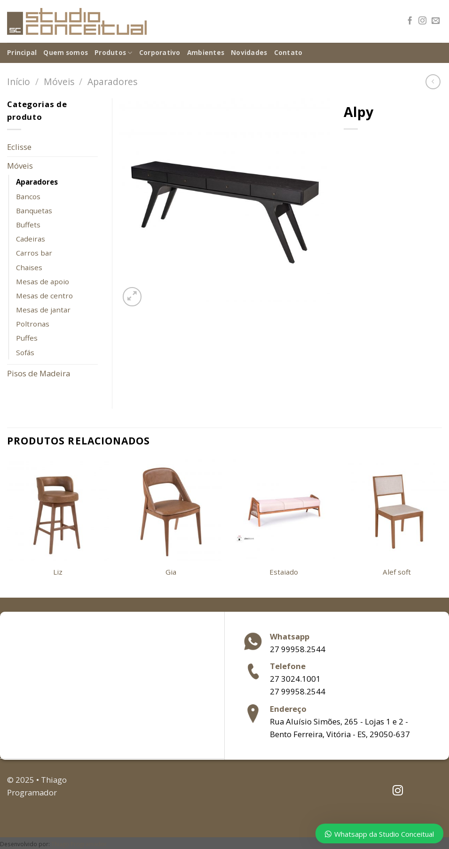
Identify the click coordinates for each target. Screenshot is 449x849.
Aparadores (112, 81)
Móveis (59, 81)
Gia (170, 572)
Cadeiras (30, 238)
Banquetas (34, 210)
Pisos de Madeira (38, 373)
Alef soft (397, 572)
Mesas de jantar (43, 309)
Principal (22, 52)
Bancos (28, 196)
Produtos (114, 52)
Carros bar (34, 252)
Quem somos (65, 52)
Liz (58, 572)
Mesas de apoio (42, 281)
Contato (288, 52)
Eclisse (19, 146)
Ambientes (205, 52)
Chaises (29, 267)
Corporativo (160, 52)
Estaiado (283, 572)
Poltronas (32, 323)
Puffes (27, 338)
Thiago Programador (79, 844)
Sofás (25, 352)
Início (18, 81)
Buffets (28, 224)
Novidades (249, 52)
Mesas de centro (44, 295)
